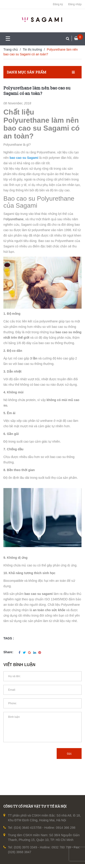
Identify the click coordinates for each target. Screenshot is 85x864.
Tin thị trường (32, 49)
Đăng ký (58, 4)
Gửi (69, 753)
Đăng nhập (75, 4)
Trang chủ (10, 49)
